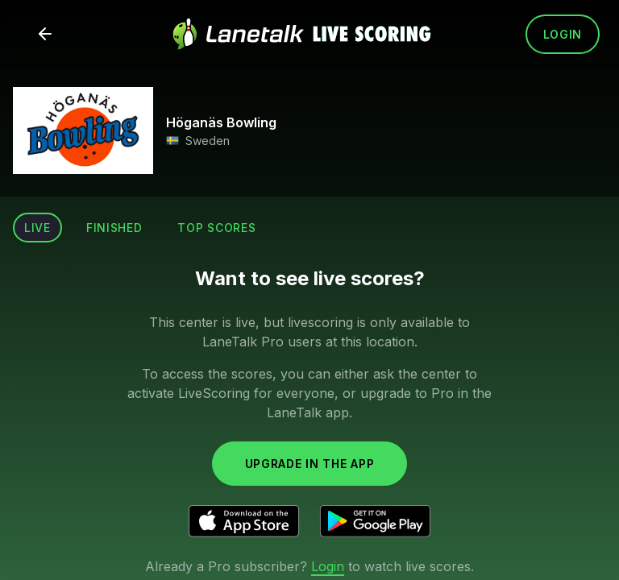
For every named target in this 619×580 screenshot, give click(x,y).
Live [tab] (37, 227)
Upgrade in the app (310, 463)
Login (563, 34)
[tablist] (140, 227)
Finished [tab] (114, 227)
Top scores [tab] (216, 227)
